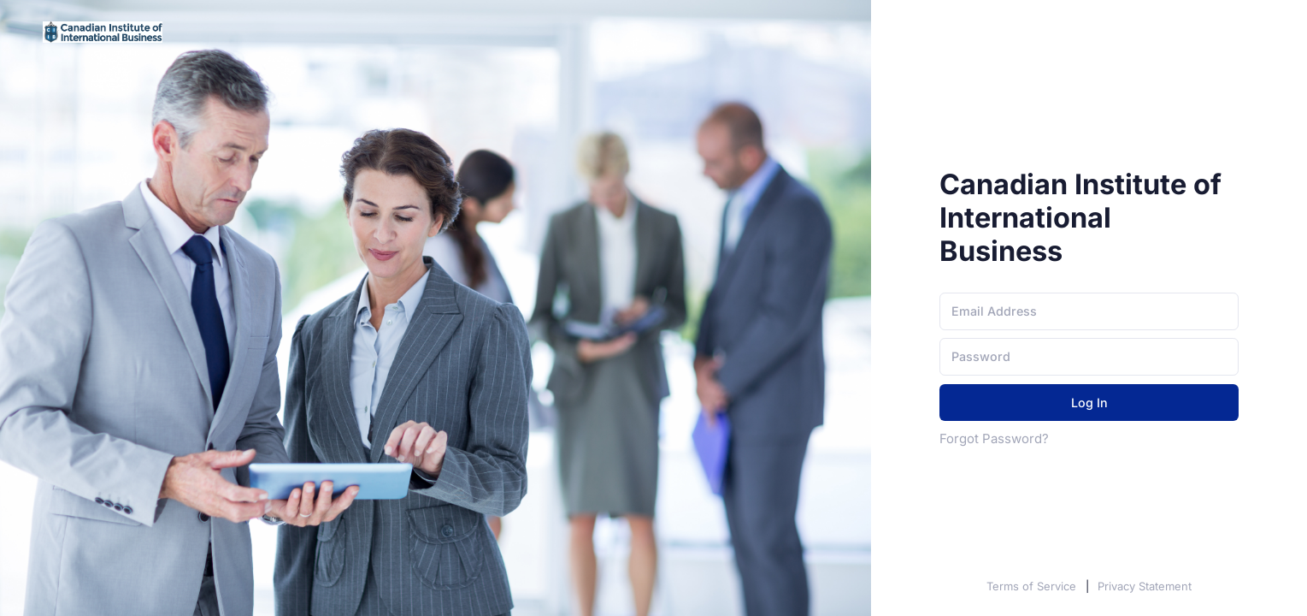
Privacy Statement (1145, 586)
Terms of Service (1033, 586)
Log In (1089, 402)
